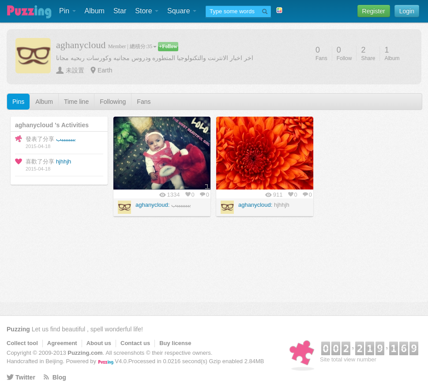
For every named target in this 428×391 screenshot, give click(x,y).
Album (95, 11)
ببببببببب (66, 139)
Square (181, 11)
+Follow (168, 46)
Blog (59, 377)
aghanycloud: (152, 204)
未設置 (75, 70)
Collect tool (22, 343)
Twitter (25, 377)
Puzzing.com (85, 352)
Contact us (135, 343)
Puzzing (18, 329)
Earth (105, 70)
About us (98, 343)
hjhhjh (63, 161)
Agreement (62, 343)
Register (373, 11)
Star (119, 11)
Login (406, 11)
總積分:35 (143, 46)
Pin (67, 11)
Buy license (175, 343)
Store (146, 11)
